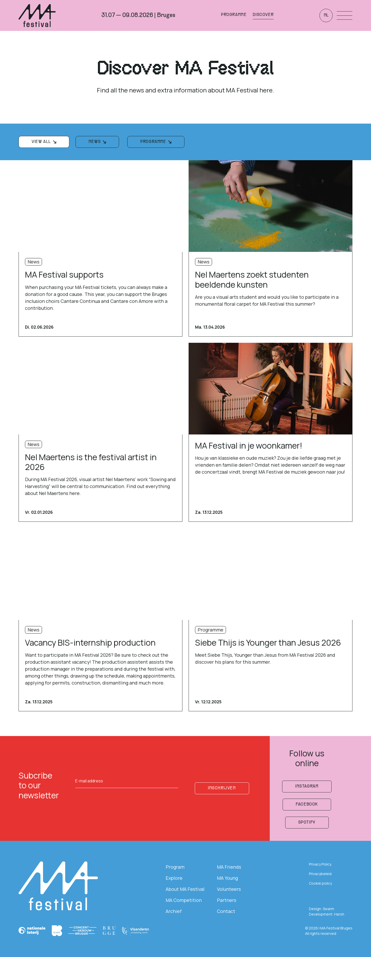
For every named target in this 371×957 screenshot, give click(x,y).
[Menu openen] (344, 15)
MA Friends (229, 867)
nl (326, 15)
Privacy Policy (320, 864)
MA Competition (184, 900)
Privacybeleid (320, 873)
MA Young (227, 878)
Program (175, 867)
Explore (174, 878)
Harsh (339, 914)
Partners (226, 900)
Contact (226, 911)
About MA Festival (185, 889)
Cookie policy (320, 883)
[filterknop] (44, 142)
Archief (174, 911)
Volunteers (229, 889)
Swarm (328, 908)
